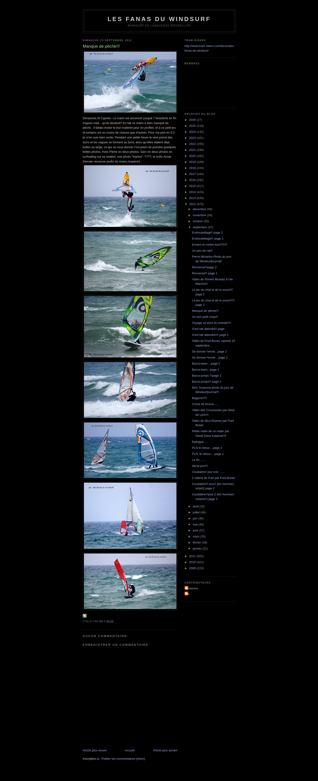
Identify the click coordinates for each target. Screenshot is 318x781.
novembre (200, 215)
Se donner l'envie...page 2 (209, 351)
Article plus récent (95, 750)
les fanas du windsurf (159, 19)
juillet (196, 512)
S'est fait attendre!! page (208, 329)
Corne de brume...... (205, 404)
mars (196, 536)
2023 (193, 138)
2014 (193, 192)
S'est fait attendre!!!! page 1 (210, 335)
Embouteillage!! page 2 (207, 232)
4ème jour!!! (200, 466)
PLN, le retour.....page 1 (208, 454)
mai (195, 524)
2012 (193, 204)
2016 (193, 180)
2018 (193, 168)
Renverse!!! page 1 (204, 273)
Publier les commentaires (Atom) (123, 758)
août (196, 506)
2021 (193, 150)
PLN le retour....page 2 (207, 448)
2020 (193, 156)
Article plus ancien (165, 750)
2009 (193, 568)
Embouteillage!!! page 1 (208, 238)
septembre (200, 227)
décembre (200, 209)
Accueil (130, 750)
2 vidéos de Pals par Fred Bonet (213, 478)
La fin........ (199, 460)
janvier (197, 548)
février (197, 542)
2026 (193, 120)
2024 (193, 132)
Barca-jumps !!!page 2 (206, 375)
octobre (198, 221)
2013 (193, 198)
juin (195, 518)
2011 (193, 556)
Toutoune (192, 588)
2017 (193, 174)
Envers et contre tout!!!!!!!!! (209, 244)
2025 (193, 126)
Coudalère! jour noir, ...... (208, 472)
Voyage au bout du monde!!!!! (211, 323)
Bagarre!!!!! (199, 398)
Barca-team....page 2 (206, 363)
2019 (193, 162)
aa (187, 594)
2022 (193, 144)
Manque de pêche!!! (205, 310)
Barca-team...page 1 (205, 369)
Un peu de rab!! (202, 250)
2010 (193, 562)
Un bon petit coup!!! (205, 317)
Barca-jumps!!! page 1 (206, 381)
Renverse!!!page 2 (204, 267)
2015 (193, 186)
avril (196, 530)
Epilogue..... (200, 442)
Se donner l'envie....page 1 (210, 357)
